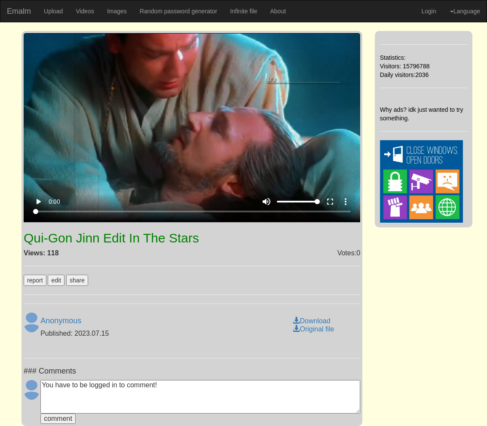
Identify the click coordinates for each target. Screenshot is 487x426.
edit (56, 280)
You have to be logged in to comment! (200, 397)
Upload (53, 11)
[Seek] (192, 211)
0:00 (54, 201)
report (35, 280)
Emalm (19, 11)
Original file (313, 329)
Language (465, 11)
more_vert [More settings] (345, 201)
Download (311, 321)
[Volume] (298, 201)
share (77, 280)
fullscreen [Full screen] (330, 201)
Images (117, 11)
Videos (85, 11)
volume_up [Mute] (266, 201)
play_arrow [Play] (38, 201)
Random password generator (178, 11)
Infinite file (243, 11)
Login (428, 11)
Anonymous (60, 320)
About (278, 11)
